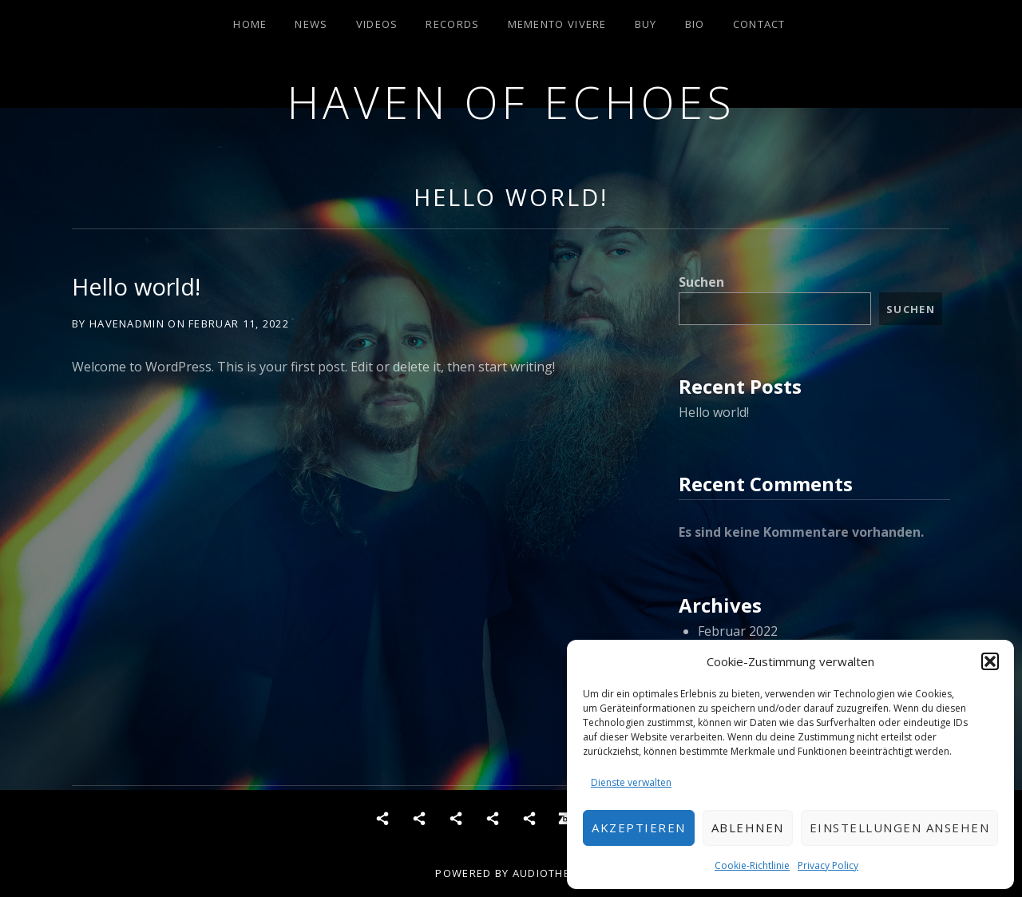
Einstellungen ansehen (900, 827)
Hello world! (511, 196)
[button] (990, 661)
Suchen (701, 282)
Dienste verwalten (631, 782)
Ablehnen (747, 827)
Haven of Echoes (511, 102)
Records (452, 24)
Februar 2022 (738, 631)
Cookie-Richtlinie (752, 865)
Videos (377, 24)
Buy (646, 24)
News (311, 24)
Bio (695, 24)
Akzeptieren (639, 827)
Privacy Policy (828, 865)
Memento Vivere (557, 24)
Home (250, 24)
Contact (759, 24)
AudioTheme (550, 873)
